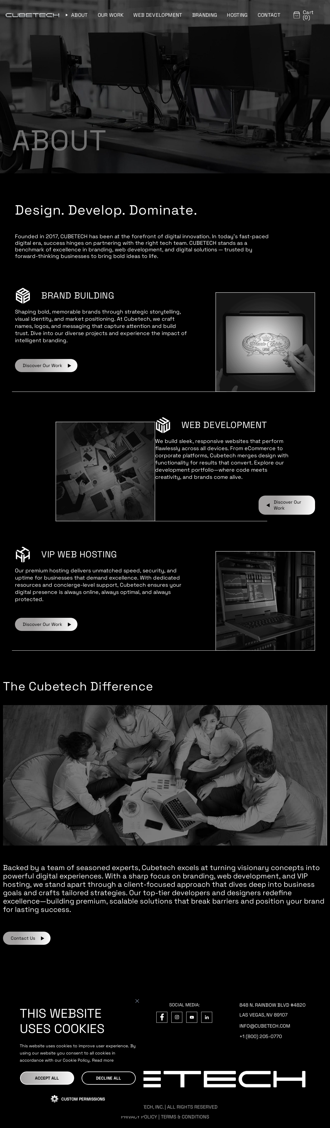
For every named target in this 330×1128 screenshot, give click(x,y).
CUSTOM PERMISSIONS (83, 1099)
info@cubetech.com (264, 1026)
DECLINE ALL (108, 1078)
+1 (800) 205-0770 (260, 1036)
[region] (77, 1056)
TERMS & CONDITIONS (185, 1117)
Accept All (47, 1078)
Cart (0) (308, 15)
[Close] (137, 1001)
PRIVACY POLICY (139, 1117)
